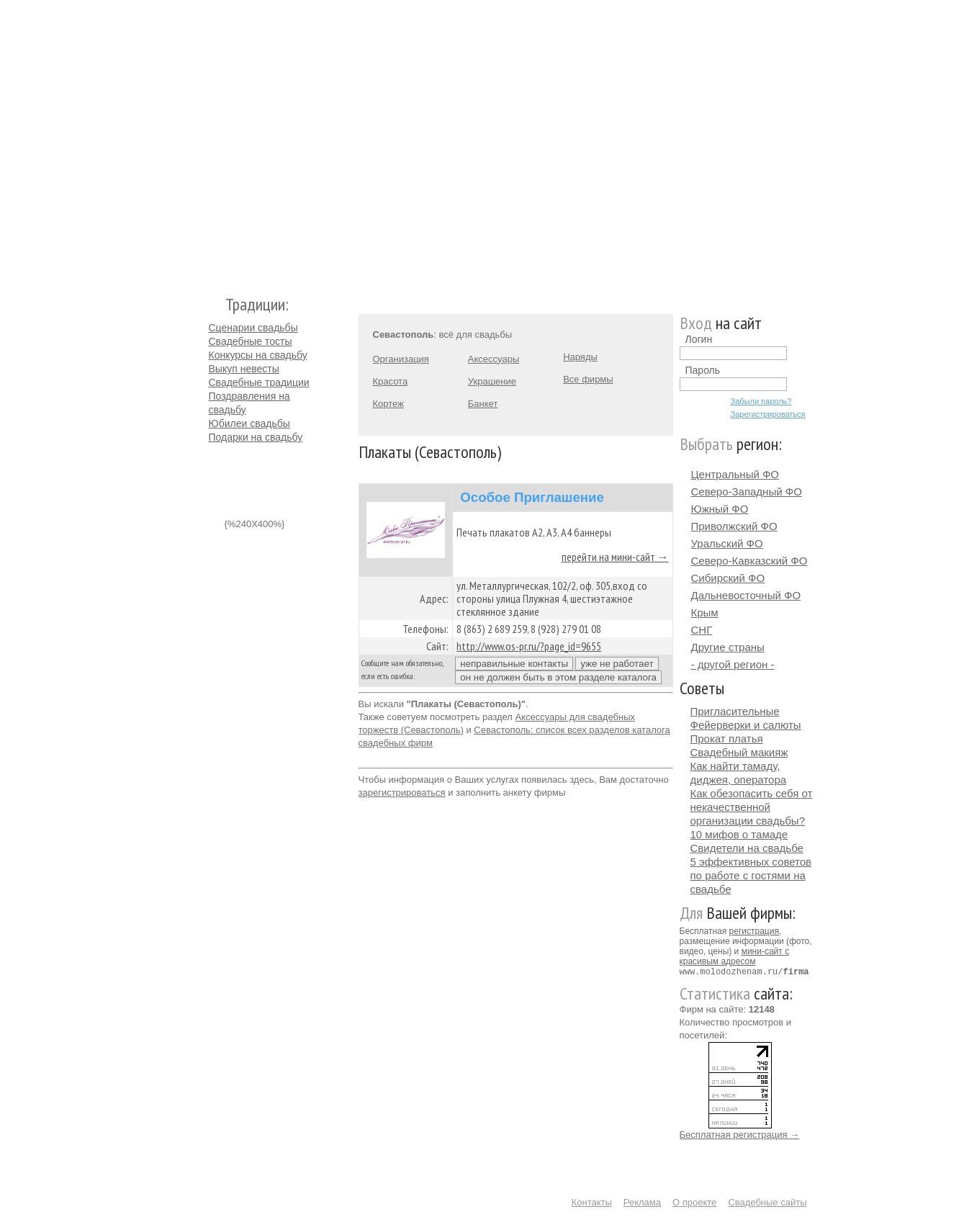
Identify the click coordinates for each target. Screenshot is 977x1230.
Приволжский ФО (734, 526)
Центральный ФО (735, 474)
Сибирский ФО (728, 578)
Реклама (642, 1201)
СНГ (702, 630)
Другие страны (728, 647)
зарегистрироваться (402, 792)
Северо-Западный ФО (746, 491)
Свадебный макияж (739, 752)
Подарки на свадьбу (256, 437)
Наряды (580, 356)
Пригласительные (735, 711)
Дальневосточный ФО (746, 595)
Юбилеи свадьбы (249, 423)
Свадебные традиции (259, 382)
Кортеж (388, 403)
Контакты (592, 1201)
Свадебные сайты (767, 1201)
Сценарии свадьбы (253, 327)
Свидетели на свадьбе (746, 848)
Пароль (703, 370)
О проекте (694, 1201)
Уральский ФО (727, 543)
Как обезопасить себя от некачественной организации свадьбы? (751, 807)
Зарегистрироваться (768, 414)
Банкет (483, 403)
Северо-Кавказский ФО (749, 561)
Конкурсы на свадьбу (258, 355)
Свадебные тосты (250, 341)
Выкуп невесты (244, 368)
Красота (390, 381)
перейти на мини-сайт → (615, 556)
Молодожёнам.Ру (214, 141)
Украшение (492, 381)
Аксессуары (493, 359)
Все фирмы (588, 379)
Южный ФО (720, 509)
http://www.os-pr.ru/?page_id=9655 (528, 646)
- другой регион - (733, 664)
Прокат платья (726, 738)
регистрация (754, 931)
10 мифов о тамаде (739, 834)
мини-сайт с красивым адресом (735, 956)
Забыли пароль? (761, 401)
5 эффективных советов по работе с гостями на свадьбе (751, 875)
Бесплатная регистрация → (740, 1133)
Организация (401, 359)
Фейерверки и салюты (745, 725)
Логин (699, 339)
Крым (705, 612)
